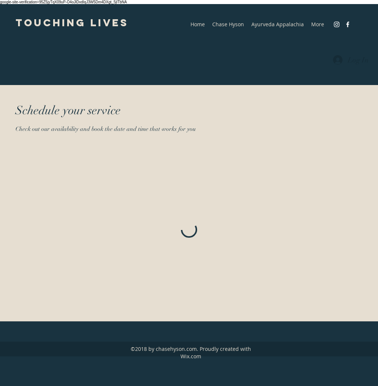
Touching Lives (72, 22)
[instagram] (336, 24)
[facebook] (347, 24)
